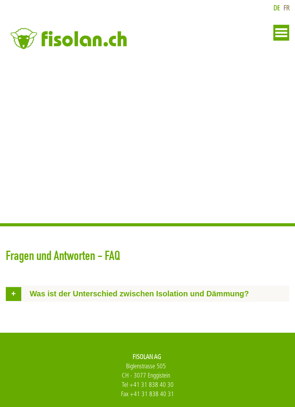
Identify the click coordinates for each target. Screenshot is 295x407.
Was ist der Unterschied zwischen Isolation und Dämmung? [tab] (139, 293)
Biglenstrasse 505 (146, 366)
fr (286, 8)
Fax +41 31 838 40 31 (147, 394)
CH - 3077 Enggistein (146, 375)
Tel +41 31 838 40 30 (148, 384)
